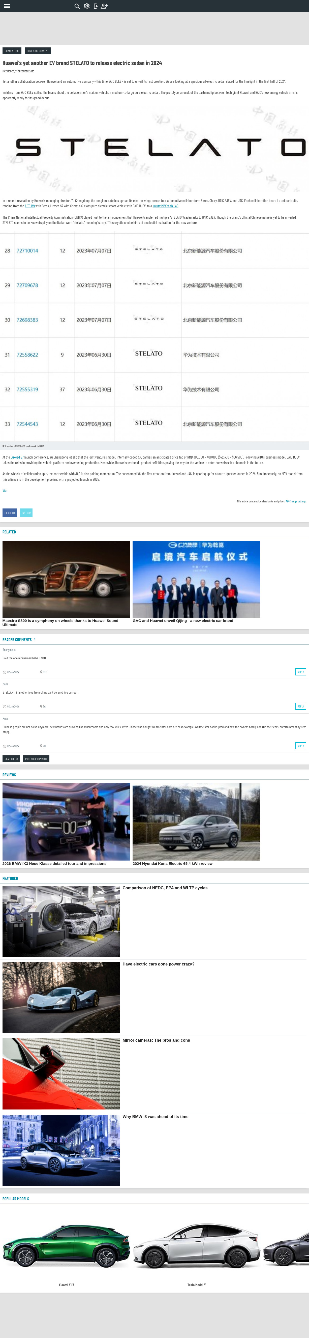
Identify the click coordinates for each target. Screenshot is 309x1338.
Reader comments (20, 639)
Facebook (10, 513)
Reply (301, 672)
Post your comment (38, 50)
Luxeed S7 (17, 457)
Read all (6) (11, 758)
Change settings (296, 501)
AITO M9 (30, 206)
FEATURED (10, 878)
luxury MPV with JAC (165, 206)
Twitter (26, 513)
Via (5, 490)
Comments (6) (12, 50)
